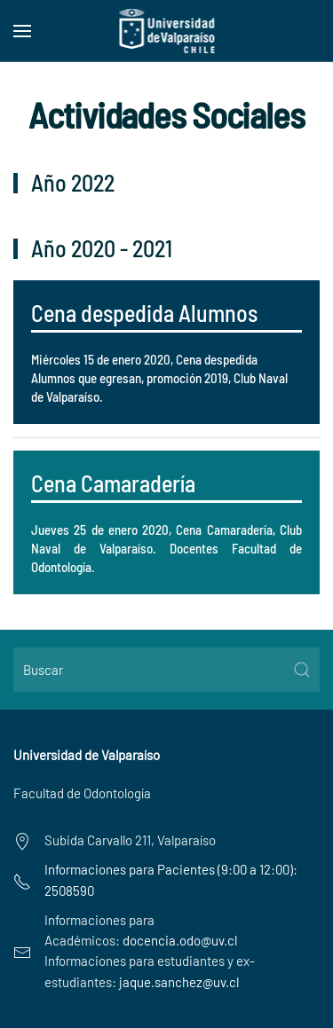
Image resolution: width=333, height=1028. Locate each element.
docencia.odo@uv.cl (180, 940)
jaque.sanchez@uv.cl (179, 982)
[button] (22, 31)
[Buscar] (166, 669)
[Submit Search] (302, 669)
